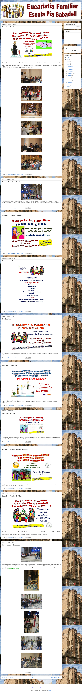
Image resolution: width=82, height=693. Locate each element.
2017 (68, 64)
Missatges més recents (7, 677)
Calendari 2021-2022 (17, 19)
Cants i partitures (28, 19)
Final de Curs (7, 319)
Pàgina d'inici (7, 19)
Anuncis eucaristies (47, 19)
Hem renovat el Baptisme (11, 545)
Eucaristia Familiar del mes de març (15, 449)
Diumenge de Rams (9, 413)
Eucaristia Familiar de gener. (14, 568)
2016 (68, 84)
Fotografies (37, 19)
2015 (68, 86)
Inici (32, 677)
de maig (69, 75)
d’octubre (70, 71)
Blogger (49, 690)
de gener (70, 82)
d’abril (69, 77)
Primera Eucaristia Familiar (11, 182)
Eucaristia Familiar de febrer (12, 496)
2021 (68, 57)
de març (69, 78)
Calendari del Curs (8, 261)
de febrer (70, 80)
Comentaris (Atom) (34, 680)
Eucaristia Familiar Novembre (12, 27)
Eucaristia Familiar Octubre (12, 216)
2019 (68, 61)
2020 (68, 59)
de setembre (70, 73)
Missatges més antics (56, 677)
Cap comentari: (20, 174)
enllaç (17, 204)
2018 (68, 63)
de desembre (71, 66)
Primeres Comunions (9, 365)
